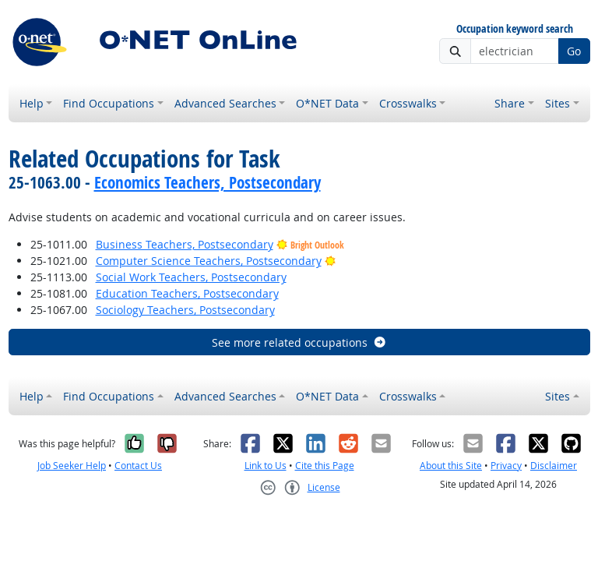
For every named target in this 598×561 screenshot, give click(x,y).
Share (509, 103)
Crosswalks (408, 103)
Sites (557, 103)
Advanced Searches (225, 103)
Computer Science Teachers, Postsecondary (209, 260)
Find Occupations (108, 103)
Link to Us (265, 465)
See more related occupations (299, 342)
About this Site (451, 465)
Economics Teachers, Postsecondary (207, 182)
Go (574, 51)
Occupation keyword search (514, 29)
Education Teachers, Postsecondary (187, 293)
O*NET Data (327, 103)
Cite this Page (324, 465)
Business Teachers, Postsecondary (184, 244)
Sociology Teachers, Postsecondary (185, 309)
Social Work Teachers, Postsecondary (191, 277)
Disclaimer (553, 465)
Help (31, 103)
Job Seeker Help (71, 465)
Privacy (506, 465)
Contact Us (138, 465)
